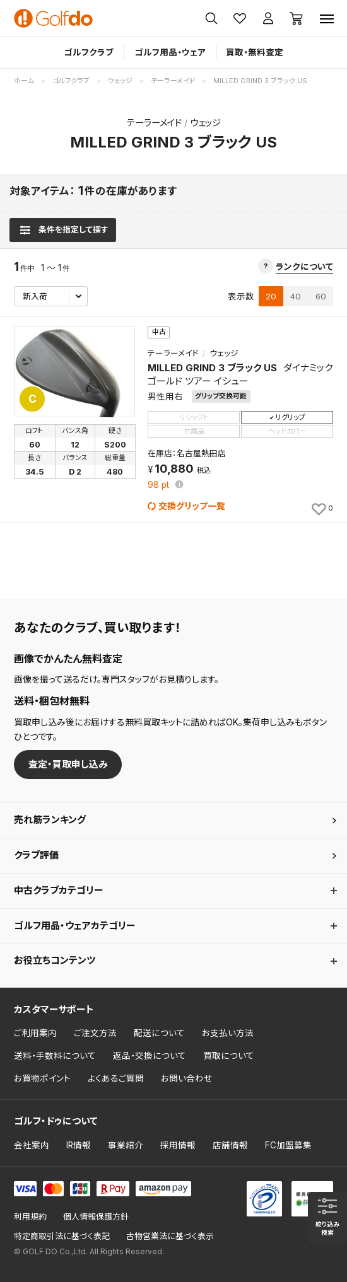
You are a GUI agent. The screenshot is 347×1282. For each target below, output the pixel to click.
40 (295, 296)
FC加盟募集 (288, 1145)
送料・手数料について (55, 1056)
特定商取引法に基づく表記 (62, 1236)
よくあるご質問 (116, 1078)
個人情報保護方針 (96, 1216)
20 (271, 296)
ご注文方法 (95, 1033)
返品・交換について (149, 1056)
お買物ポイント (42, 1078)
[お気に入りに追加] (321, 509)
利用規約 (30, 1216)
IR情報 (78, 1145)
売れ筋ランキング (50, 820)
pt (160, 485)
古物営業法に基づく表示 (170, 1236)
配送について (159, 1033)
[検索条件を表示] (62, 230)
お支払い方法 (228, 1033)
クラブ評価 (36, 855)
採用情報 (178, 1145)
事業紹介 (125, 1145)
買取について (228, 1056)
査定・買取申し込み (68, 764)
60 (320, 296)
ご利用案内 (35, 1033)
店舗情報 (230, 1145)
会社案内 (31, 1145)
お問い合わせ (187, 1078)
